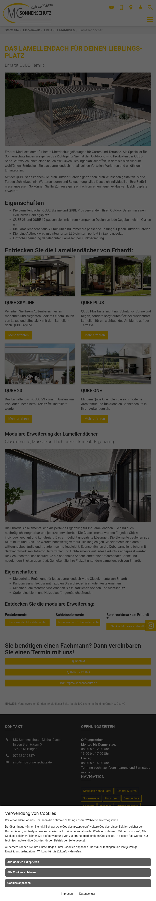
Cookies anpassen (19, 883)
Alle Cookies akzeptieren (23, 862)
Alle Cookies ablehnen (21, 872)
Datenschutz (87, 893)
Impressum (68, 893)
